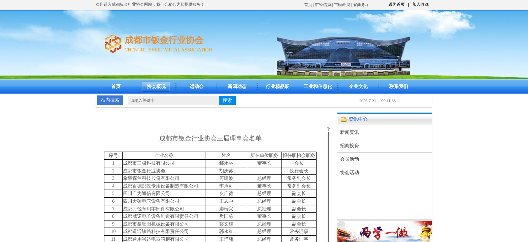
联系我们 (398, 86)
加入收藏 (420, 4)
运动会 (197, 86)
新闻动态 (237, 86)
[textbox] (173, 100)
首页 (308, 4)
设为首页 (397, 4)
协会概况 (156, 86)
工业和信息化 (318, 86)
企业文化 (358, 86)
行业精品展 (277, 86)
